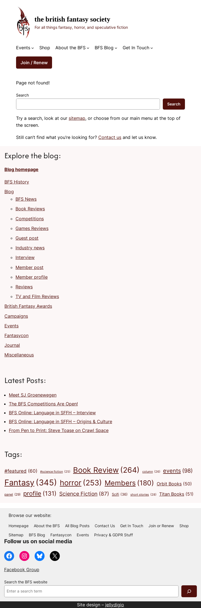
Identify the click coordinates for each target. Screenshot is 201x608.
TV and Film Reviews (37, 296)
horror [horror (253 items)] (81, 483)
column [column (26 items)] (151, 471)
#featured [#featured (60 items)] (20, 471)
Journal (12, 345)
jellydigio (114, 604)
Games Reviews (32, 228)
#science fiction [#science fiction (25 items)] (55, 472)
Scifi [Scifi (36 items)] (120, 494)
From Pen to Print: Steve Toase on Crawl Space (59, 430)
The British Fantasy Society (72, 19)
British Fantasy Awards (28, 306)
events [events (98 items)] (178, 470)
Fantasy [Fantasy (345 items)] (30, 482)
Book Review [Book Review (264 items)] (106, 470)
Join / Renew (34, 62)
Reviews (24, 286)
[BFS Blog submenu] (116, 47)
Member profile (32, 277)
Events (23, 47)
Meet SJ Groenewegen (32, 395)
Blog (9, 191)
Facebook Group (21, 569)
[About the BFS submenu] (88, 47)
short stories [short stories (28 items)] (143, 494)
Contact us (109, 137)
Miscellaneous (19, 355)
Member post (29, 267)
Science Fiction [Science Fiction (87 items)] (84, 494)
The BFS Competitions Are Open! (43, 404)
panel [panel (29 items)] (12, 494)
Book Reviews (30, 208)
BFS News (26, 199)
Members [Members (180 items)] (129, 483)
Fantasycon (16, 335)
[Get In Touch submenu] (151, 47)
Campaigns (16, 316)
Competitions (30, 218)
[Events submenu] (32, 47)
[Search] (189, 591)
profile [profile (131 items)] (39, 493)
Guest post (27, 238)
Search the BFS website (25, 582)
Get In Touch (136, 47)
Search (22, 95)
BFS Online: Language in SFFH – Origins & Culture (60, 421)
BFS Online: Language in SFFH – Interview (52, 412)
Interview (25, 257)
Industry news (30, 247)
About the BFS (70, 47)
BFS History (16, 182)
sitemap (77, 118)
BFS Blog (104, 47)
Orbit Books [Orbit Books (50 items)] (174, 484)
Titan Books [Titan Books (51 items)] (176, 494)
